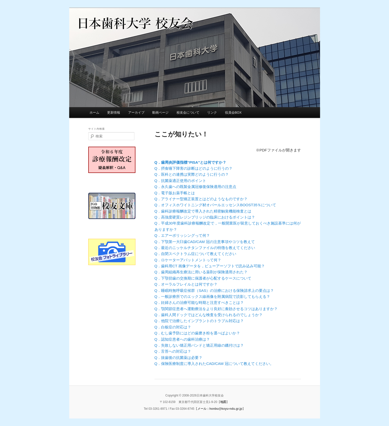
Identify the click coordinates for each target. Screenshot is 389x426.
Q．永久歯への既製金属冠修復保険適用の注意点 (195, 186)
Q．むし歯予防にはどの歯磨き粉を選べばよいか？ (197, 333)
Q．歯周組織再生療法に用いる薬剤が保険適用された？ (201, 272)
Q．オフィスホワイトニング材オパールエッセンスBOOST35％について (215, 205)
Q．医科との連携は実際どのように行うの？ (191, 174)
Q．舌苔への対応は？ (172, 351)
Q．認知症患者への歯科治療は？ (182, 339)
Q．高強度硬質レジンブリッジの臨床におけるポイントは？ (204, 217)
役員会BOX (233, 112)
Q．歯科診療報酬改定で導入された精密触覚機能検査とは (203, 211)
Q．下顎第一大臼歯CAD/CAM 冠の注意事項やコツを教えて (204, 242)
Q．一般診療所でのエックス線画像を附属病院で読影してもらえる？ (212, 296)
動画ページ (160, 112)
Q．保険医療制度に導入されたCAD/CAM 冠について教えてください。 (214, 363)
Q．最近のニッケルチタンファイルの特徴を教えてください (204, 248)
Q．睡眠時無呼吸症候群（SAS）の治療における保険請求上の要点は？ (214, 290)
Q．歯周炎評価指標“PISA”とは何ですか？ (190, 162)
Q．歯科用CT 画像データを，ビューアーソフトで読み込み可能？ (209, 266)
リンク (212, 112)
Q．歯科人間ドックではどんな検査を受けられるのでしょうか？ (208, 315)
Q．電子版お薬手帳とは (174, 193)
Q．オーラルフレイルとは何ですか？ (186, 284)
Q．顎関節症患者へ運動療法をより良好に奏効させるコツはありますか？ (216, 309)
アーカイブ (136, 112)
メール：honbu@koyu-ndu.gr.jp (219, 408)
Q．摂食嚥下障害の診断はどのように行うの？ (193, 168)
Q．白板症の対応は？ (172, 327)
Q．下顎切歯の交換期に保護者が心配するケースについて (203, 278)
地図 (223, 402)
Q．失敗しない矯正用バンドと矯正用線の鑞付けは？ (199, 345)
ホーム (94, 112)
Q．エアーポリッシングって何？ (182, 235)
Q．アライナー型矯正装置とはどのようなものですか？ (201, 199)
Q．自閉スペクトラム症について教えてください (195, 254)
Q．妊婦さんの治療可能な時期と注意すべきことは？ (199, 302)
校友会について (188, 112)
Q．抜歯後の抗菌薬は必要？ (178, 357)
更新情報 (113, 112)
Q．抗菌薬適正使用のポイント (180, 180)
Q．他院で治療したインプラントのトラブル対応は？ (199, 321)
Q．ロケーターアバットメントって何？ (187, 260)
